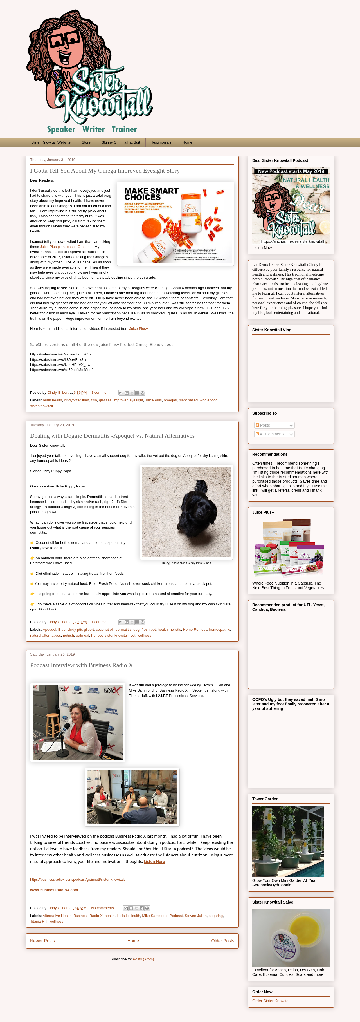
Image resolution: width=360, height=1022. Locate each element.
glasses (105, 400)
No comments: (103, 908)
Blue (62, 629)
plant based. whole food (198, 400)
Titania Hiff (38, 921)
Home (187, 142)
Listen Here (154, 861)
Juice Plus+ (139, 328)
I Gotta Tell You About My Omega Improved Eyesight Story (105, 170)
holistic (175, 629)
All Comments (270, 434)
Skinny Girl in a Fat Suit (121, 142)
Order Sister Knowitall (271, 1001)
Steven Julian (196, 916)
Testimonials (161, 142)
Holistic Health (128, 916)
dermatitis (123, 629)
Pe (93, 635)
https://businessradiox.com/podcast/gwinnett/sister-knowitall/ (77, 880)
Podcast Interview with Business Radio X (81, 664)
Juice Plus (153, 400)
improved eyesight (128, 400)
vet (132, 635)
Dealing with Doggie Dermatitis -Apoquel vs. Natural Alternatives (112, 435)
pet (100, 635)
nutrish (68, 635)
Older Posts (223, 940)
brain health (52, 400)
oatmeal (82, 635)
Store (86, 142)
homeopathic (219, 629)
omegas (170, 400)
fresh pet (148, 629)
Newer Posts (42, 940)
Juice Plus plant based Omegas (65, 247)
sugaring (216, 916)
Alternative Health (57, 916)
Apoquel (49, 629)
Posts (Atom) (143, 959)
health (163, 629)
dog (136, 629)
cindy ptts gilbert (81, 629)
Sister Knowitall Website (51, 142)
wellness (145, 635)
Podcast (176, 916)
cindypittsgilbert (76, 400)
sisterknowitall (41, 406)
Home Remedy (195, 629)
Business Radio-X (88, 916)
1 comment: (101, 392)
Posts (263, 425)
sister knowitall (117, 635)
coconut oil (104, 629)
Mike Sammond (154, 916)
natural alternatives (45, 635)
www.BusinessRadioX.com (54, 890)
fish (94, 400)
